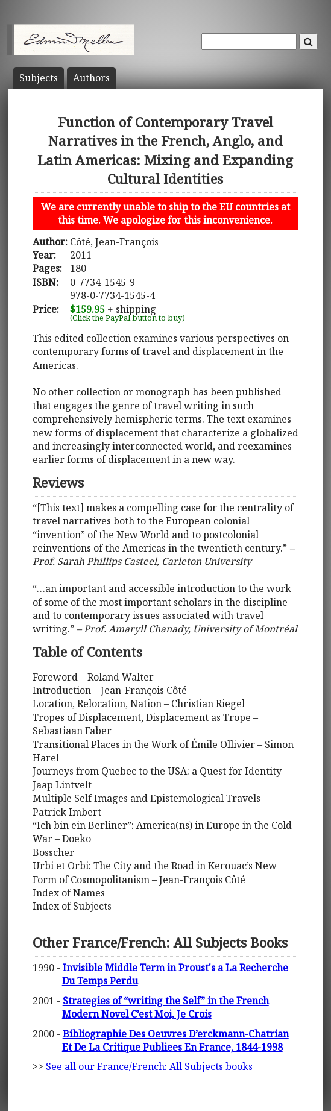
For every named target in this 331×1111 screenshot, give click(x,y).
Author (91, 78)
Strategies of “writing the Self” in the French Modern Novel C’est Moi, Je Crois (165, 1007)
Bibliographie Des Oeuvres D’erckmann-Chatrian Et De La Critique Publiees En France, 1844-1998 (175, 1040)
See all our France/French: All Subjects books (149, 1066)
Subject (38, 78)
